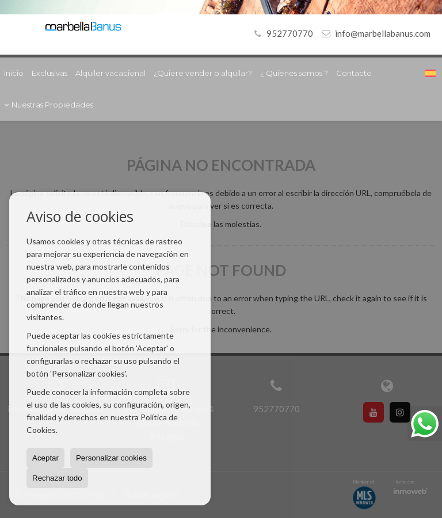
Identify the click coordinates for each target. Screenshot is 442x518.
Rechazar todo (57, 478)
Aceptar (45, 458)
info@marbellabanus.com (382, 33)
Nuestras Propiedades (48, 104)
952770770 (281, 33)
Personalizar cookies (111, 458)
